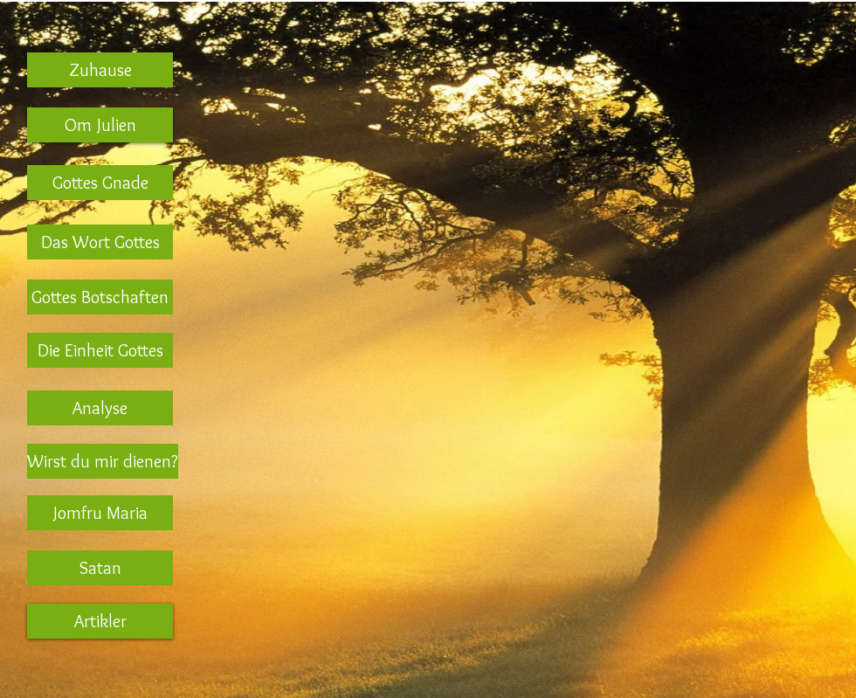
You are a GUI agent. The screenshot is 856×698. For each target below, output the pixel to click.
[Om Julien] (100, 124)
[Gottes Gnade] (100, 182)
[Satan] (100, 567)
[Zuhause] (100, 69)
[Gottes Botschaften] (100, 297)
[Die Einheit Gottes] (100, 350)
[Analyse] (100, 407)
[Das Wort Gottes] (100, 242)
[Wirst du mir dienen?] (102, 461)
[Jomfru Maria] (100, 512)
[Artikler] (100, 621)
